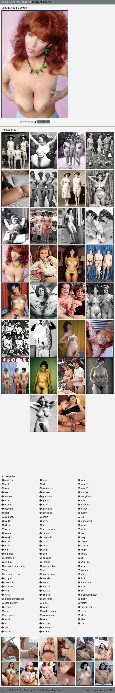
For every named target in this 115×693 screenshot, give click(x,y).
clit (4, 570)
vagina (82, 603)
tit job (82, 586)
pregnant (84, 504)
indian (44, 533)
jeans (43, 541)
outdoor (44, 623)
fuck (43, 480)
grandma (45, 496)
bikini (5, 525)
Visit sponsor (43, 122)
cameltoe (7, 558)
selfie (82, 529)
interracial (46, 537)
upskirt (82, 599)
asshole (7, 496)
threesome (85, 582)
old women (46, 615)
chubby (6, 562)
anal (5, 484)
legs (43, 554)
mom (43, 582)
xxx (81, 623)
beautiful (7, 508)
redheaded (85, 521)
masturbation (47, 566)
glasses (44, 492)
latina (43, 549)
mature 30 (46, 627)
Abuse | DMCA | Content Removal (16, 690)
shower (83, 545)
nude (43, 603)
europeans (8, 615)
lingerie (44, 562)
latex (43, 545)
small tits (84, 562)
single (82, 549)
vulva (82, 611)
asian (5, 488)
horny (43, 521)
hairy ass (45, 508)
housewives (47, 529)
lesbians (45, 558)
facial (5, 619)
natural (44, 590)
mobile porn (47, 574)
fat (4, 623)
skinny (82, 554)
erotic (5, 611)
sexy (81, 537)
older (43, 619)
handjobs (45, 513)
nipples (44, 595)
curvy (5, 595)
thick (81, 578)
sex (81, 533)
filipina (6, 631)
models (44, 578)
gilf (42, 484)
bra (4, 549)
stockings (84, 570)
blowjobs (7, 537)
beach (6, 504)
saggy (82, 525)
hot (42, 525)
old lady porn (47, 611)
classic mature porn (13, 566)
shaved (83, 541)
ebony (6, 607)
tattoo (82, 574)
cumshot (7, 586)
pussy (82, 513)
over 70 (83, 488)
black (5, 529)
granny (44, 500)
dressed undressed (12, 599)
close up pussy (10, 574)
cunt (5, 590)
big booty (7, 517)
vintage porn (85, 607)
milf (42, 570)
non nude (45, 599)
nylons (44, 607)
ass (4, 492)
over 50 (83, 480)
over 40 (44, 631)
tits (81, 590)
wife (81, 619)
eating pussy (9, 603)
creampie (7, 582)
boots (5, 545)
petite (82, 500)
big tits (6, 521)
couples (7, 578)
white (82, 615)
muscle (44, 586)
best (5, 513)
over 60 (83, 484)
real (81, 517)
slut (81, 558)
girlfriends (46, 488)
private (82, 508)
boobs (6, 541)
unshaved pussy (87, 595)
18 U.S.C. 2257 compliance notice (48, 690)
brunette (7, 554)
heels (43, 517)
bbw (5, 500)
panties (83, 492)
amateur (7, 480)
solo (81, 566)
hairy (43, 504)
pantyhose (84, 496)
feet (4, 627)
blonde (6, 533)
